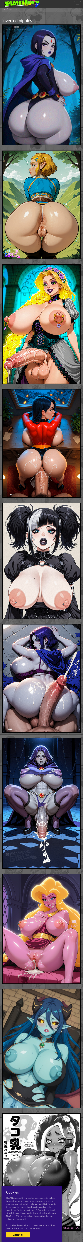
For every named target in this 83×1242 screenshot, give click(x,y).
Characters (10, 9)
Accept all (18, 1234)
